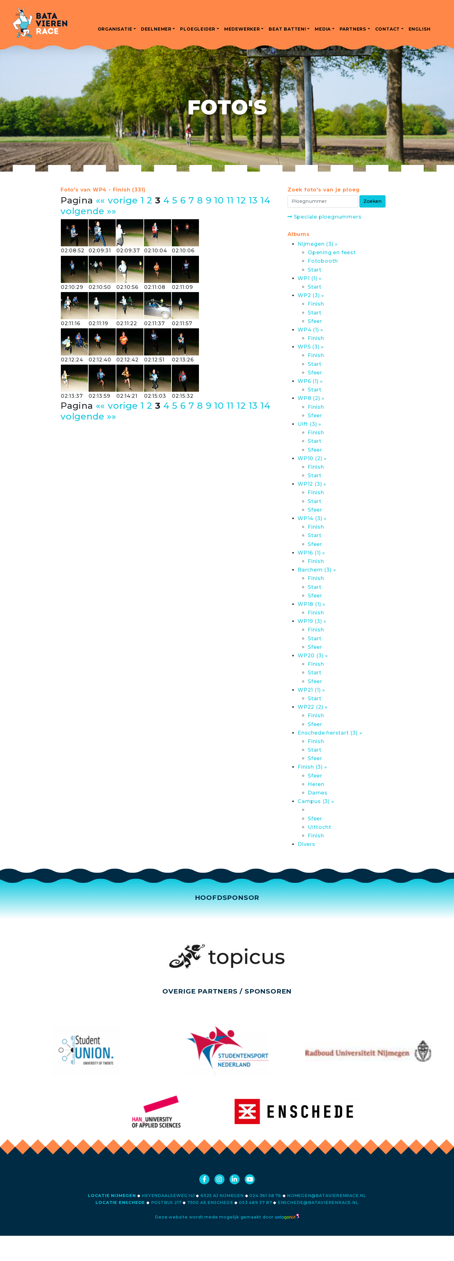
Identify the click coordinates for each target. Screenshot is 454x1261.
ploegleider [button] (197, 29)
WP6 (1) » (310, 381)
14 (265, 200)
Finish (316, 304)
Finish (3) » (312, 767)
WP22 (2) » (313, 707)
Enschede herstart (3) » (330, 733)
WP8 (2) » (311, 398)
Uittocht (319, 827)
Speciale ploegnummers (324, 217)
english (420, 29)
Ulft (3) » (309, 424)
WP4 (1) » (310, 330)
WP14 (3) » (312, 518)
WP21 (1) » (311, 690)
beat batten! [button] (287, 29)
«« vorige (117, 200)
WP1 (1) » (310, 278)
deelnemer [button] (156, 29)
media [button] (323, 29)
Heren (316, 784)
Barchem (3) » (317, 570)
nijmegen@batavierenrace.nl (326, 1195)
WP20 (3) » (313, 656)
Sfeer (315, 321)
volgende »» (88, 211)
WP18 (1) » (311, 604)
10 (219, 200)
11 (230, 200)
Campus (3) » (316, 801)
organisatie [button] (115, 29)
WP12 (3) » (312, 484)
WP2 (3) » (311, 295)
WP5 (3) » (311, 347)
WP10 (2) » (312, 458)
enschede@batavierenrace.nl (318, 1202)
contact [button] (387, 29)
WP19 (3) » (312, 621)
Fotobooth (323, 261)
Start (315, 270)
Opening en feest (332, 252)
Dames (318, 793)
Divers (306, 844)
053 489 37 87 (255, 1202)
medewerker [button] (242, 29)
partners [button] (353, 29)
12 (241, 200)
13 (253, 200)
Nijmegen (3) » (318, 244)
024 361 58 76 (265, 1195)
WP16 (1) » (311, 553)
